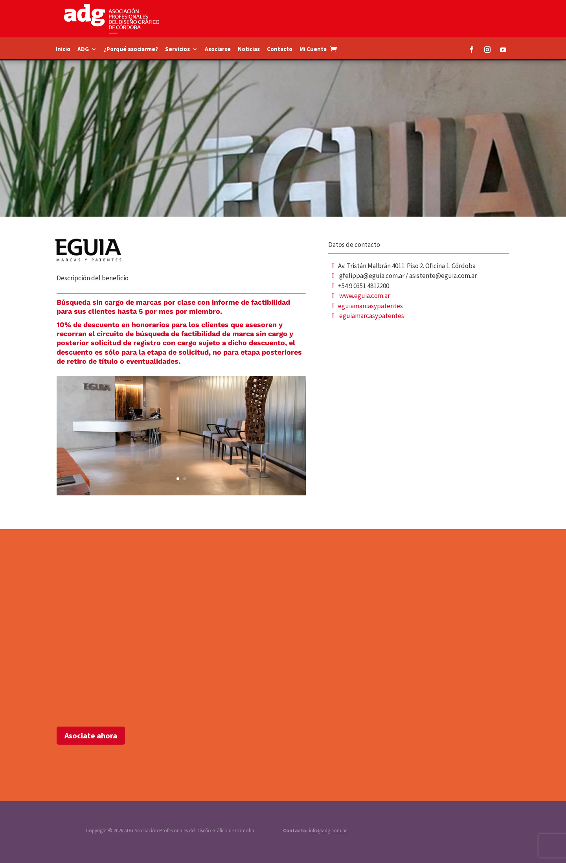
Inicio (63, 49)
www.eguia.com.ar (364, 295)
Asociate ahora (90, 735)
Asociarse (218, 49)
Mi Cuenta (313, 49)
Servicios (177, 49)
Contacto (279, 49)
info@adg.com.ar (328, 830)
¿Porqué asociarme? (131, 49)
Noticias (249, 49)
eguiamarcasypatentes (370, 306)
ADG (83, 49)
